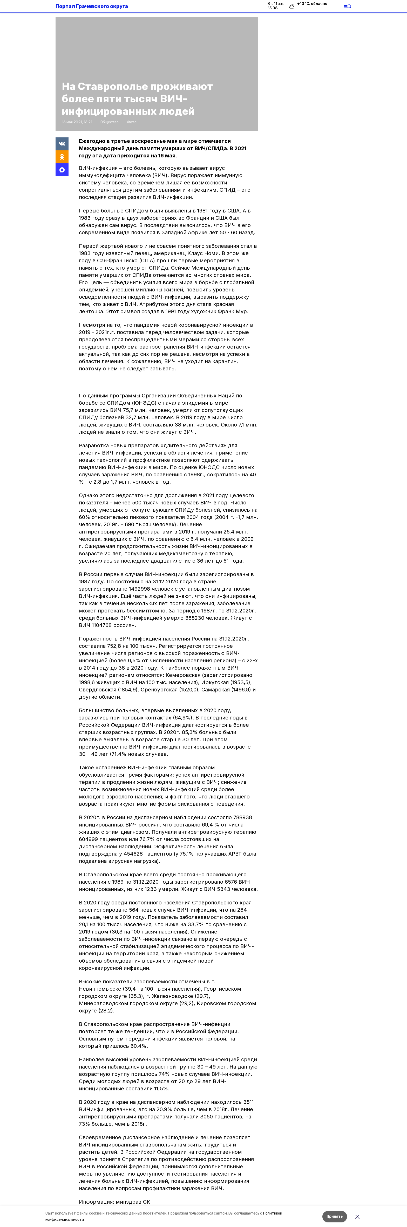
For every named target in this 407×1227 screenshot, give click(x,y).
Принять (335, 1216)
